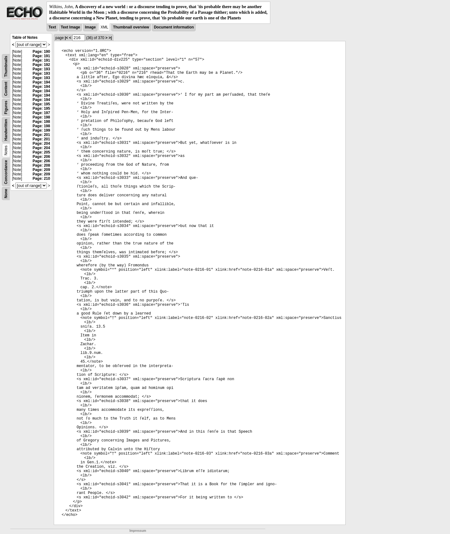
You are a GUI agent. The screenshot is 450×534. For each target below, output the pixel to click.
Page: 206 (41, 156)
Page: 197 (41, 113)
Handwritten (6, 129)
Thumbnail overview (131, 27)
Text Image (70, 27)
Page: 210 (41, 178)
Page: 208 (41, 165)
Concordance (6, 172)
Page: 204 (41, 143)
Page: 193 (41, 69)
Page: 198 (41, 117)
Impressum (137, 530)
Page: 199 (41, 130)
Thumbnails (6, 66)
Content (6, 89)
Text (52, 27)
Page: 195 (41, 104)
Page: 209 (41, 170)
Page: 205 (41, 152)
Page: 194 (41, 82)
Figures (6, 107)
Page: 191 (41, 56)
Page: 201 (41, 135)
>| (110, 38)
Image (90, 27)
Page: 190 (41, 51)
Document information (174, 27)
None (6, 193)
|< (66, 38)
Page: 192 (41, 65)
